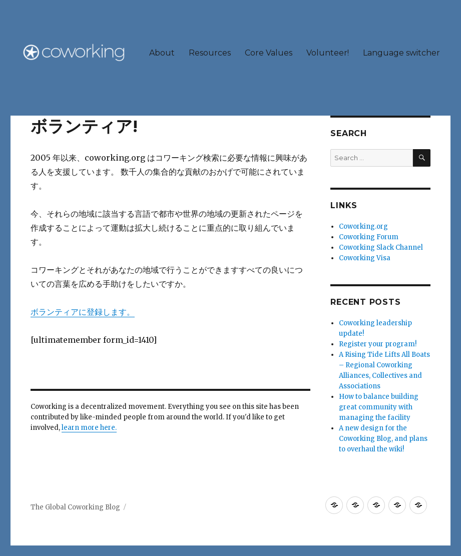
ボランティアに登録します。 (83, 312)
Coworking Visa (364, 258)
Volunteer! (327, 53)
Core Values (268, 53)
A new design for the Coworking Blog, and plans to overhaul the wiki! (383, 438)
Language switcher (401, 53)
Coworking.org (363, 226)
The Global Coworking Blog (75, 507)
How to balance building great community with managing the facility (378, 407)
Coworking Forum (368, 237)
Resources (210, 53)
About (162, 53)
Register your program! (377, 344)
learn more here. (89, 427)
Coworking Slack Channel (381, 247)
